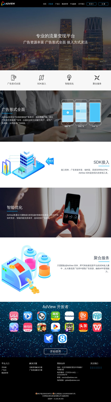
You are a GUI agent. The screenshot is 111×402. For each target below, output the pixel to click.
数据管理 (65, 4)
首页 (44, 4)
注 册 (103, 4)
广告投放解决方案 (35, 370)
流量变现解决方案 (35, 367)
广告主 (57, 4)
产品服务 (73, 4)
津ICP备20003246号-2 (44, 394)
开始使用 (55, 351)
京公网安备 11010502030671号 (64, 394)
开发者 (50, 4)
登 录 (91, 4)
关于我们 (81, 4)
